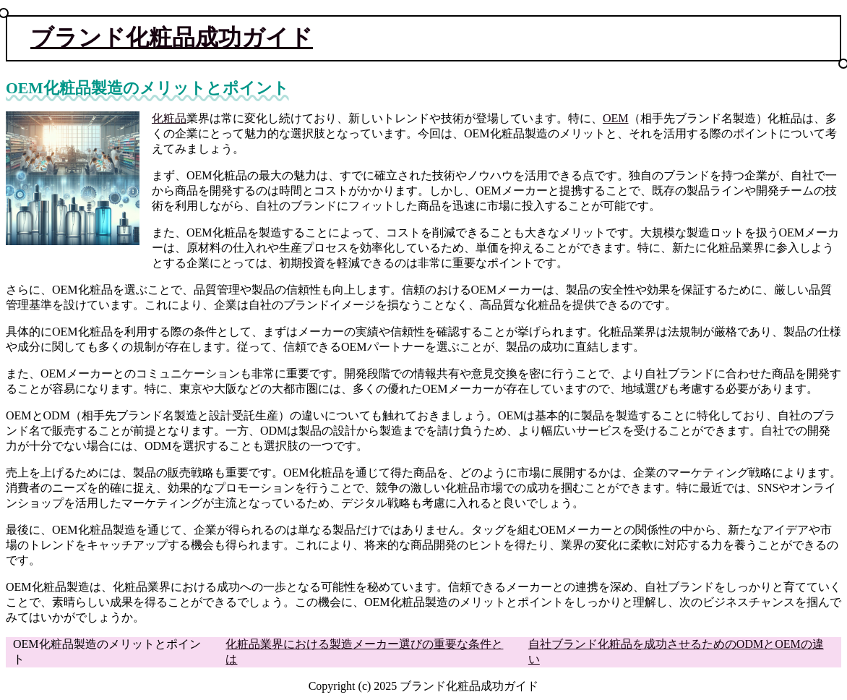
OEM (616, 118)
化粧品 (169, 118)
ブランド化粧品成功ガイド (171, 38)
